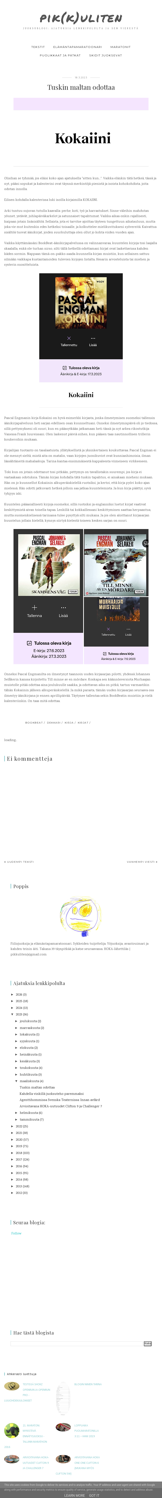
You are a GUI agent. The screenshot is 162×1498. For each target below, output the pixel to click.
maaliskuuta (29, 1081)
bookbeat (34, 722)
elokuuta (27, 1048)
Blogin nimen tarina (88, 1384)
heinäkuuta (29, 1054)
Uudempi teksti (20, 861)
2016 (19, 1166)
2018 (19, 1153)
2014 (19, 1179)
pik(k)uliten (81, 16)
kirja (69, 722)
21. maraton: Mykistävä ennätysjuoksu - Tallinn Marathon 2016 (25, 1436)
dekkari (54, 722)
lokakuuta (27, 1034)
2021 (19, 1133)
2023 (19, 1014)
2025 (19, 1001)
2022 (19, 1126)
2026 (19, 994)
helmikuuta (29, 1113)
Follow (16, 1233)
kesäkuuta (28, 1061)
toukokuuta (29, 1068)
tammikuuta (29, 1119)
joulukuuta (28, 1021)
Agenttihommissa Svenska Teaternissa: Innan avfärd (60, 1100)
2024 (19, 1008)
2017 (19, 1159)
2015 (19, 1173)
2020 (19, 1139)
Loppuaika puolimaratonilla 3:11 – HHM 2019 (86, 1431)
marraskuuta (30, 1028)
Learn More (74, 1496)
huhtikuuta (29, 1074)
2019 (19, 1146)
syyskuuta (27, 1041)
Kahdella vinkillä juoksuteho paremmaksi (52, 1094)
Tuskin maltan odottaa (37, 1087)
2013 (19, 1186)
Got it (94, 1496)
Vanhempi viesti (141, 861)
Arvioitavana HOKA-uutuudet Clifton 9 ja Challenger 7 (61, 1106)
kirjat (83, 722)
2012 (19, 1193)
